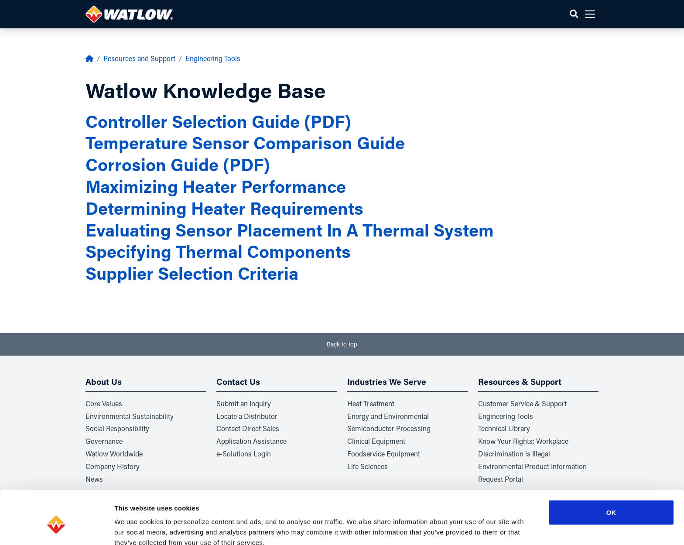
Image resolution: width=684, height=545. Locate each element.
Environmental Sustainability (130, 416)
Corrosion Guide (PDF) (178, 164)
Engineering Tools (212, 58)
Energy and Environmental (388, 416)
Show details (458, 527)
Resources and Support (139, 58)
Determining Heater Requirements (224, 207)
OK (611, 469)
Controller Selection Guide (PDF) (218, 121)
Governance (104, 441)
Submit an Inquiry (243, 403)
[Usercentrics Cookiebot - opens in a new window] (56, 528)
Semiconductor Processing (389, 428)
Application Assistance (251, 441)
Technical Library (504, 428)
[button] (573, 14)
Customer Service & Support (522, 403)
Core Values (104, 403)
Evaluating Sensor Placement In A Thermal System (290, 229)
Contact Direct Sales (247, 428)
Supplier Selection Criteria (192, 272)
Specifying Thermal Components (218, 251)
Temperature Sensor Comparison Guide (245, 142)
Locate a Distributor (246, 416)
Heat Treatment (370, 403)
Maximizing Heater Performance (216, 186)
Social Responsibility (117, 428)
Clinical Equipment (376, 441)
